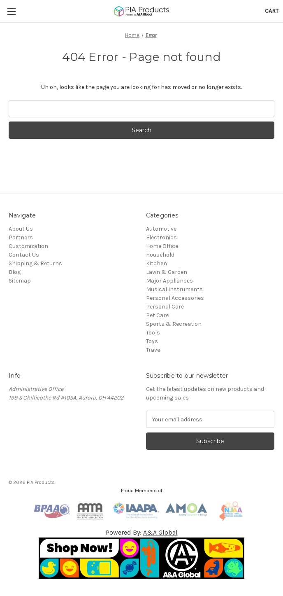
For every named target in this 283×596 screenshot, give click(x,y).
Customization (28, 246)
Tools (153, 332)
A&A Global (160, 532)
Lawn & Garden (166, 272)
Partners (21, 237)
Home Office (162, 246)
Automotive (161, 228)
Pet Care (157, 315)
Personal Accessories (175, 298)
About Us (21, 228)
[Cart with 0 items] (271, 11)
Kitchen (156, 263)
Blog (15, 272)
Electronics (161, 237)
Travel (154, 349)
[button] (142, 558)
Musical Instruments (174, 289)
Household (160, 254)
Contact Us (24, 254)
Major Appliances (169, 280)
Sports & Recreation (174, 323)
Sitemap (20, 280)
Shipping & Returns (35, 263)
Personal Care (165, 306)
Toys (152, 341)
